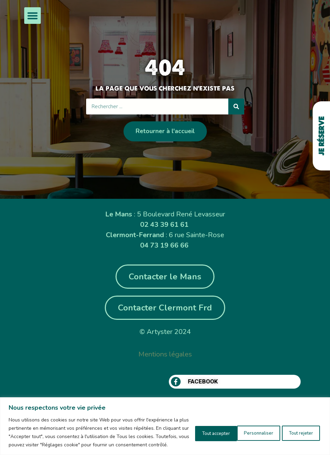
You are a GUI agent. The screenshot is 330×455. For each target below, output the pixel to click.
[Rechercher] (236, 106)
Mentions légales (165, 354)
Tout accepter (296, 428)
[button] (32, 15)
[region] (165, 422)
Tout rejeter (245, 428)
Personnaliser (194, 428)
